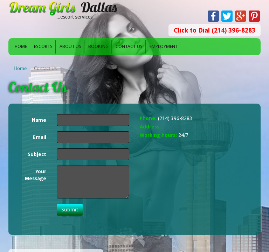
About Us (70, 46)
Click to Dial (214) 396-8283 (214, 30)
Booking (98, 46)
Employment (164, 46)
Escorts (43, 46)
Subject (37, 154)
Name (39, 120)
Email (39, 137)
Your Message (35, 175)
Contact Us (129, 46)
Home (21, 46)
